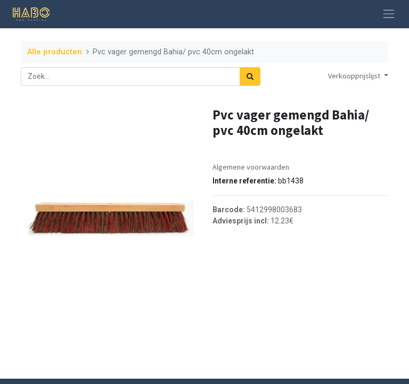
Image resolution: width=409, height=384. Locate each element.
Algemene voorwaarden (250, 167)
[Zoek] (250, 76)
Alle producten (54, 52)
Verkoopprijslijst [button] (355, 76)
